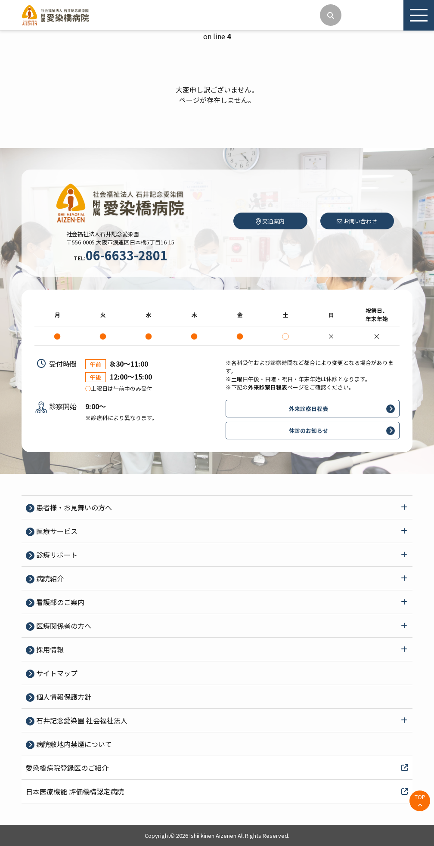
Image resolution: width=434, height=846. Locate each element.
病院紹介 (49, 578)
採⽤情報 (49, 649)
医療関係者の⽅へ (62, 626)
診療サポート (56, 555)
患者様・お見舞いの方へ (73, 507)
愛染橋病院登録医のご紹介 (217, 768)
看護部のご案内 (59, 602)
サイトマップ (56, 673)
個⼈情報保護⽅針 (62, 697)
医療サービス (56, 531)
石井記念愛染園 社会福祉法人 (80, 720)
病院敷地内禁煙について (73, 744)
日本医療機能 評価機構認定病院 (217, 791)
